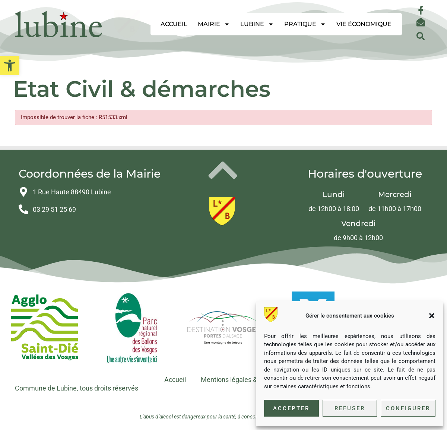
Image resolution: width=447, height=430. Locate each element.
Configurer (408, 408)
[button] (431, 315)
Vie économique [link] (363, 24)
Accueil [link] (174, 24)
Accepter (291, 408)
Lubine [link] (257, 24)
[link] (9, 65)
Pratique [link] (305, 24)
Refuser (350, 408)
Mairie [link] (214, 24)
